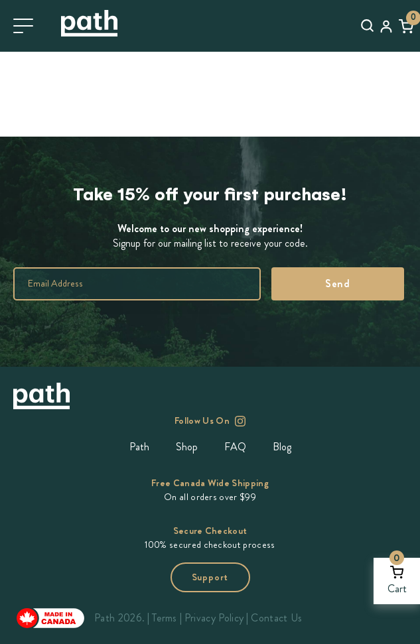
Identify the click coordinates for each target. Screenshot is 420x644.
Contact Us (276, 617)
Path (139, 446)
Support (210, 577)
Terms (164, 617)
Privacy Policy (214, 617)
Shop (187, 446)
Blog (282, 446)
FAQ (235, 446)
